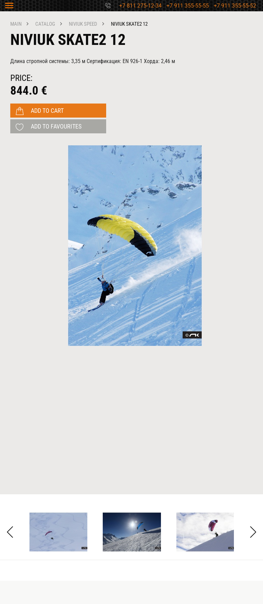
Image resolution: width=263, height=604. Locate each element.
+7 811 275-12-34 (140, 5)
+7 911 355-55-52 (235, 5)
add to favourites (56, 126)
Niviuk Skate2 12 (129, 24)
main (16, 24)
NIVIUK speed (83, 24)
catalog (45, 24)
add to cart (47, 110)
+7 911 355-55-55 (187, 5)
